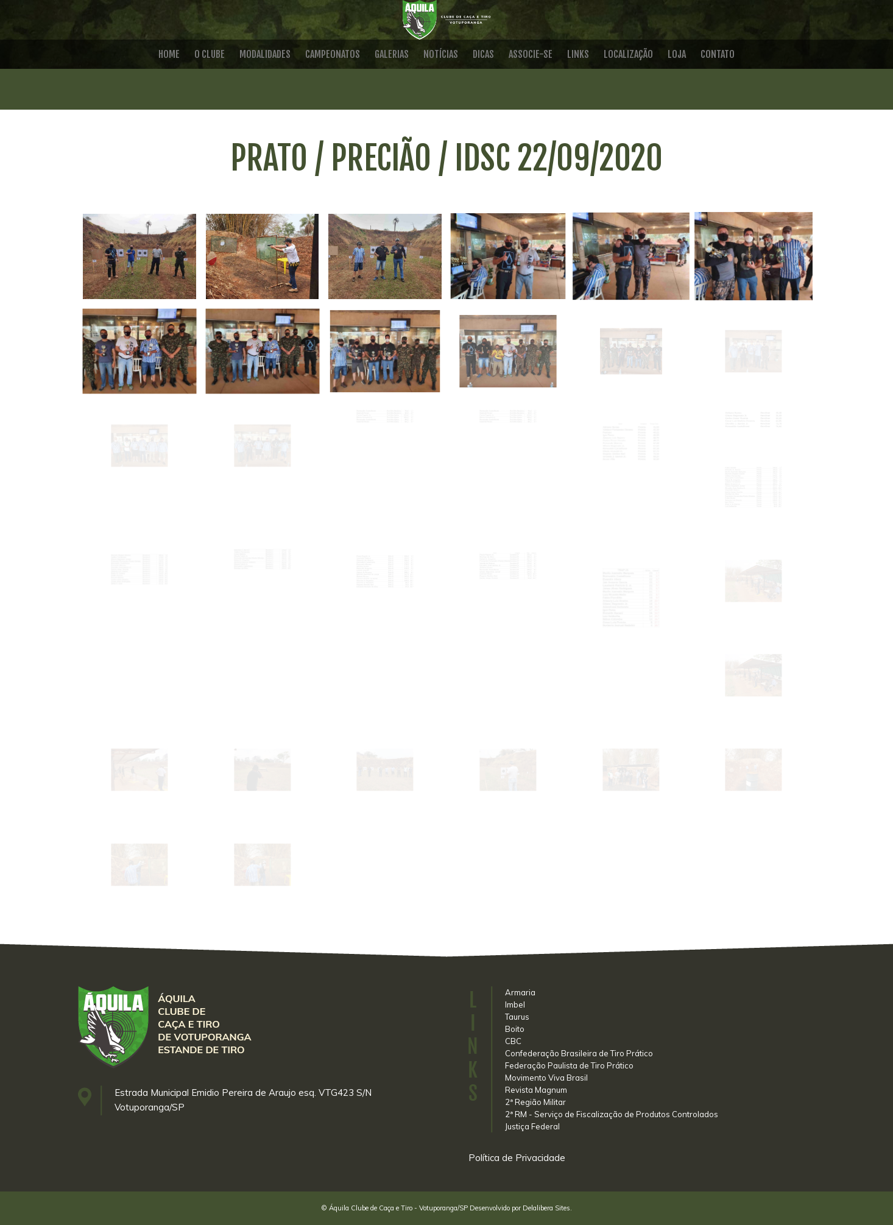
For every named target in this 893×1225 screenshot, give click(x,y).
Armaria (520, 992)
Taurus (517, 1017)
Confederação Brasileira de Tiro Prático (579, 1053)
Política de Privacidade (516, 1157)
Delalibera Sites (546, 1208)
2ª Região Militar (535, 1102)
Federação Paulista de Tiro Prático (569, 1065)
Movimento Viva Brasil (546, 1077)
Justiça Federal (532, 1126)
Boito (514, 1029)
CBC (513, 1041)
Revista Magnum (536, 1090)
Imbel (515, 1004)
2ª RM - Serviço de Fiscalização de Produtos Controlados (611, 1114)
